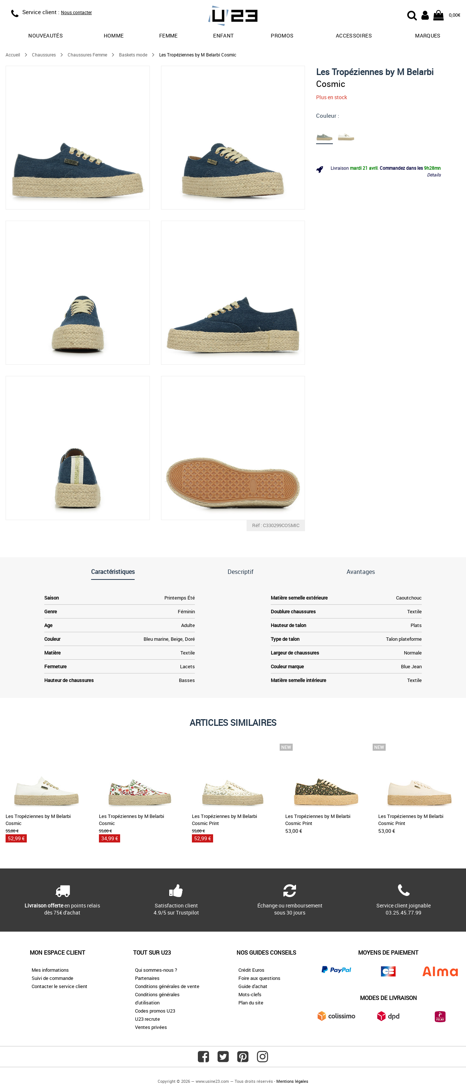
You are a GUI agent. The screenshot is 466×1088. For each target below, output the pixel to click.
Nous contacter (76, 12)
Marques (427, 35)
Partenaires (147, 978)
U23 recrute (147, 1019)
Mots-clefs (249, 994)
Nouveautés (45, 35)
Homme (114, 35)
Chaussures (44, 55)
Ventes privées (151, 1027)
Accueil (13, 55)
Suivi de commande (52, 978)
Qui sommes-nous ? (156, 970)
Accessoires (354, 35)
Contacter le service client (59, 986)
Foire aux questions (259, 978)
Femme (168, 35)
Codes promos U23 (155, 1010)
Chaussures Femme (87, 55)
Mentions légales (292, 1081)
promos (282, 35)
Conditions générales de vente (167, 986)
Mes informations (50, 970)
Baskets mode (133, 55)
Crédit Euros (251, 970)
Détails (434, 175)
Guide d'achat (252, 986)
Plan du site (250, 1002)
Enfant (223, 35)
